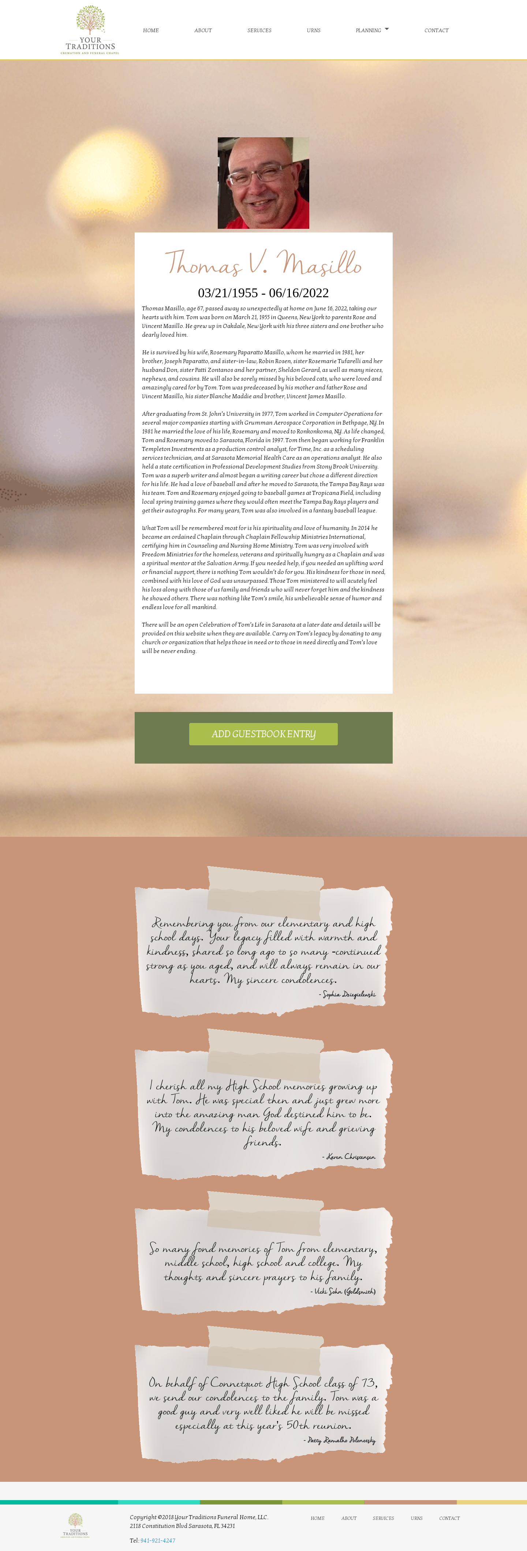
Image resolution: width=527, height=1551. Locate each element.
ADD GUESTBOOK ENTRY (263, 734)
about (203, 29)
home (151, 29)
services (259, 29)
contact (437, 29)
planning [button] (369, 29)
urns (314, 29)
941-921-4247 (158, 1540)
